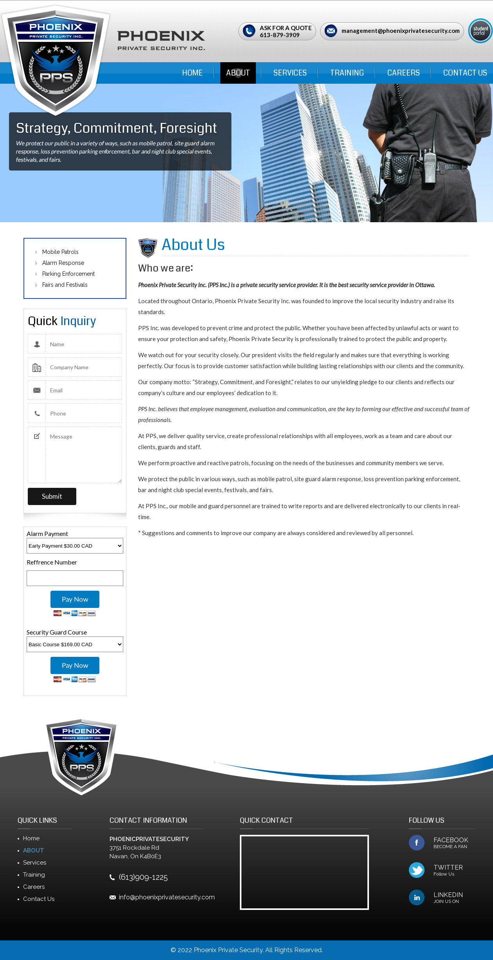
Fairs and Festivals (65, 285)
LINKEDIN (454, 897)
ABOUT (238, 73)
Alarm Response (63, 263)
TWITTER (454, 870)
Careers (403, 73)
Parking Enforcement (68, 274)
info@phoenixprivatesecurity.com (167, 897)
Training (347, 73)
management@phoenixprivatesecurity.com (401, 30)
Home (192, 73)
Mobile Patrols (60, 252)
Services (290, 73)
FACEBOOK (454, 843)
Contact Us (465, 73)
